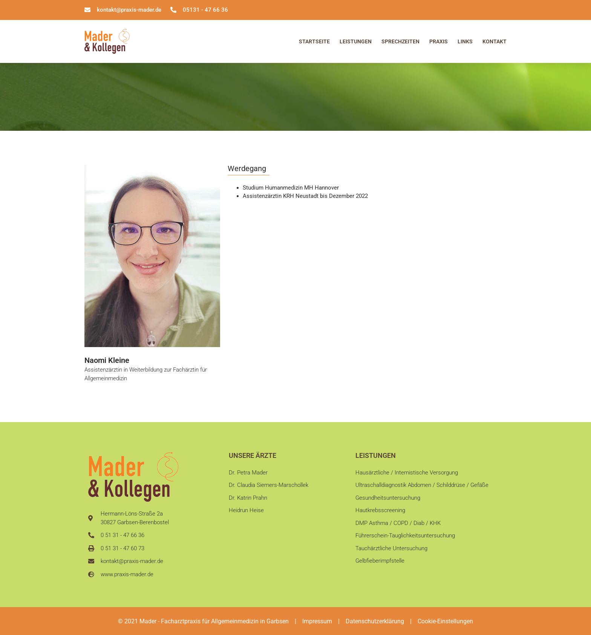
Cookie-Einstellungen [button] (445, 621)
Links (465, 41)
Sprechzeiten (400, 41)
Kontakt (494, 41)
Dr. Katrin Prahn (248, 497)
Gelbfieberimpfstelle (379, 560)
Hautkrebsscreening (380, 510)
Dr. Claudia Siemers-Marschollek (268, 485)
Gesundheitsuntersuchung (387, 497)
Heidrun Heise (246, 510)
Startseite (314, 41)
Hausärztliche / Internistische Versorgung (406, 472)
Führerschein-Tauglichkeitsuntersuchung (405, 535)
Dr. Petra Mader (248, 472)
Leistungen (356, 41)
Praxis (438, 41)
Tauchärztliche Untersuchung (391, 548)
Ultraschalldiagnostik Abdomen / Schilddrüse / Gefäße (421, 485)
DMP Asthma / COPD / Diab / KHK (398, 523)
